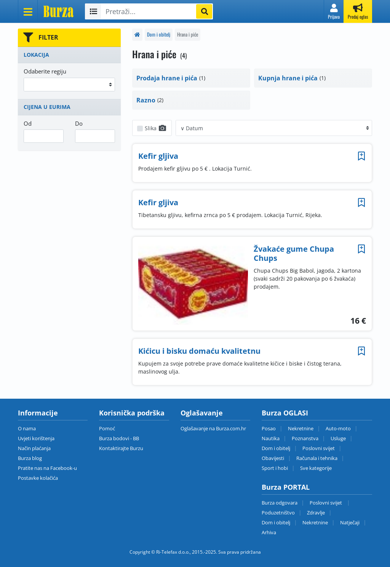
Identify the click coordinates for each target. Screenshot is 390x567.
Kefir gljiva (158, 156)
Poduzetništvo (278, 512)
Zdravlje (316, 512)
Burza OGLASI (285, 412)
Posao (269, 428)
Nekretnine (300, 428)
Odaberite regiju (45, 71)
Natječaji (350, 522)
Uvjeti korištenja (36, 438)
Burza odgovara (279, 502)
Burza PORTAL (286, 487)
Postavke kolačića (38, 477)
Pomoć (107, 428)
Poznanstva (305, 438)
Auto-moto (338, 428)
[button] (334, 11)
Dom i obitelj (158, 34)
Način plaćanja (34, 448)
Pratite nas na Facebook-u (47, 468)
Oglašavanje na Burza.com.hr (213, 428)
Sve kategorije (316, 468)
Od (28, 123)
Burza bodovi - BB (119, 438)
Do (79, 123)
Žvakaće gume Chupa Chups (294, 253)
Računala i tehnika (316, 458)
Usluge (338, 438)
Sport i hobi (275, 468)
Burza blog (30, 458)
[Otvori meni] (28, 11)
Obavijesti (273, 458)
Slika (156, 128)
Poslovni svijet (318, 448)
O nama (27, 428)
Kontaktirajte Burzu (121, 448)
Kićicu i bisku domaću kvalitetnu (199, 351)
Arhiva (269, 532)
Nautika (271, 438)
